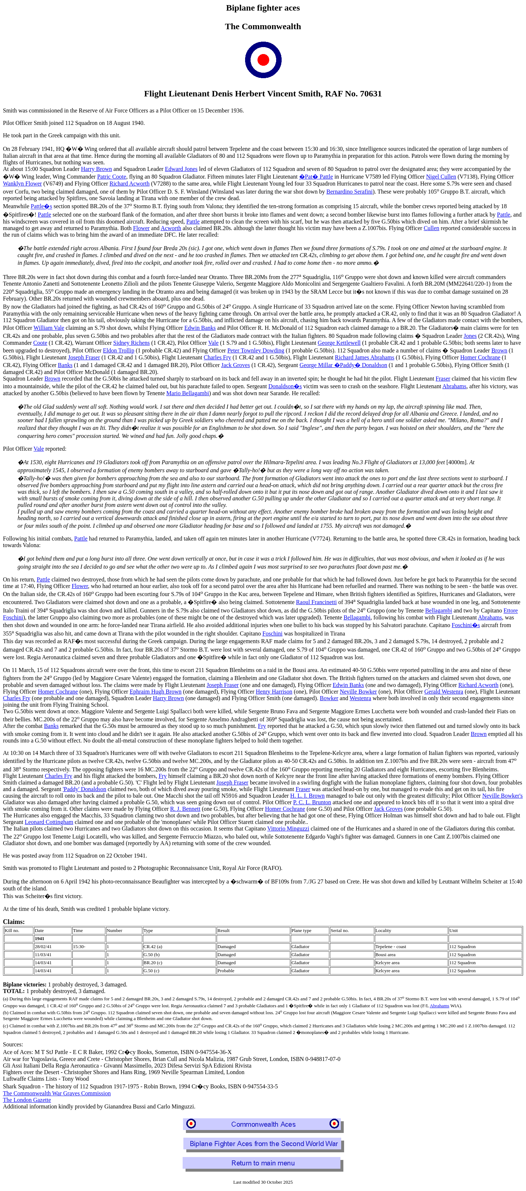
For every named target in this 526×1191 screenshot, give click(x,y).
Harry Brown (96, 169)
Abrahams (454, 386)
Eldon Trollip (118, 350)
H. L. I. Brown (307, 796)
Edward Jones (181, 169)
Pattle (44, 214)
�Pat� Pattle (316, 176)
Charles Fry (217, 357)
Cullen (431, 228)
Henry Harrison (274, 691)
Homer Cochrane (480, 357)
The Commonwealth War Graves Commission (57, 1093)
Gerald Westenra (443, 691)
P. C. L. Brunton (312, 802)
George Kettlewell (339, 343)
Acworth (171, 228)
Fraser (443, 378)
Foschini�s (466, 625)
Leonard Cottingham (49, 822)
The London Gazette (27, 1100)
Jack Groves (235, 365)
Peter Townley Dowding (255, 350)
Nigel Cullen (441, 176)
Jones (470, 336)
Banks (65, 365)
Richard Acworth (130, 183)
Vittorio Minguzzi (288, 828)
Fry (262, 726)
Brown (499, 350)
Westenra (360, 698)
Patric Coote (111, 176)
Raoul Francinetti (316, 602)
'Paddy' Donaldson (84, 789)
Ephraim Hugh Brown (156, 691)
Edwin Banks (200, 328)
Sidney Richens (131, 343)
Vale (213, 343)
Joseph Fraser (84, 357)
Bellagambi (438, 611)
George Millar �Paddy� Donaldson (343, 365)
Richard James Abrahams (364, 357)
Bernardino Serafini (350, 191)
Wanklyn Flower (22, 183)
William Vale (49, 328)
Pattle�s (41, 206)
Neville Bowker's (502, 796)
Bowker (329, 698)
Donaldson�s (285, 386)
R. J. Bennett (185, 809)
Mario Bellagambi (187, 393)
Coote (40, 343)
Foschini (272, 633)
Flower (141, 228)
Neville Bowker (358, 691)
